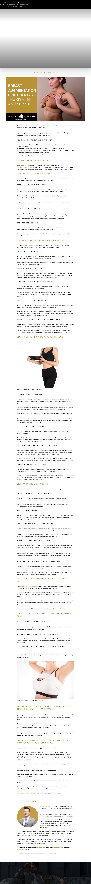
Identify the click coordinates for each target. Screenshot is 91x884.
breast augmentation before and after (54, 609)
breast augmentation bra (45, 342)
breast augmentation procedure (25, 167)
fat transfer (66, 167)
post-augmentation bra (29, 245)
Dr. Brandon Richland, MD (50, 72)
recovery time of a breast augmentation (29, 586)
